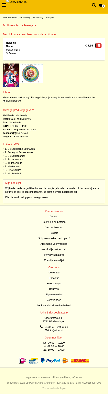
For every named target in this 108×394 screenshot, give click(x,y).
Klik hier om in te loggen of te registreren (26, 197)
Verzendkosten (54, 227)
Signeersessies (54, 294)
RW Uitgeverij (21, 136)
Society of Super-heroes (20, 152)
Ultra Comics (14, 170)
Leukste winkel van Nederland (54, 305)
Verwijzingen (54, 299)
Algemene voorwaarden (53, 243)
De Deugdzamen (16, 156)
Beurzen (54, 288)
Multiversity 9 (14, 173)
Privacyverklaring (54, 254)
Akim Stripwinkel (10, 18)
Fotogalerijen (54, 283)
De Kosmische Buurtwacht (21, 149)
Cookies (77, 377)
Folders (54, 232)
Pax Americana (16, 159)
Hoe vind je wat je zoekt (53, 249)
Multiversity (25, 18)
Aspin (63, 388)
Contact (54, 216)
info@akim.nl (55, 330)
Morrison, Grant (27, 129)
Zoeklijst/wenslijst (54, 260)
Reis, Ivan (22, 133)
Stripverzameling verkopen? (54, 238)
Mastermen (13, 166)
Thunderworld (15, 163)
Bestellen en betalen (54, 221)
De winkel (54, 272)
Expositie (54, 278)
